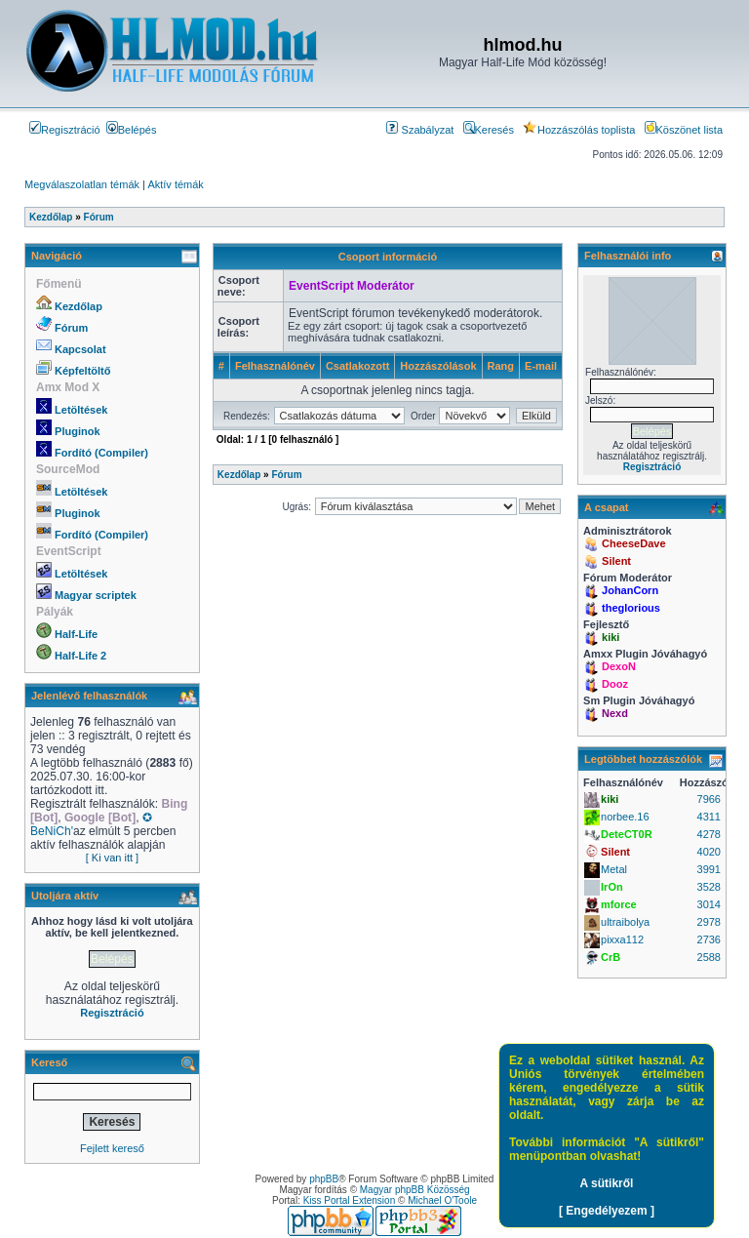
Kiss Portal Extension (349, 1200)
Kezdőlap (78, 306)
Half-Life (76, 634)
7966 (709, 799)
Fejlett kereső (112, 1148)
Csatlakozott (357, 366)
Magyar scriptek (96, 595)
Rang (501, 366)
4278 (709, 834)
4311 (709, 816)
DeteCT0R (626, 834)
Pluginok (77, 431)
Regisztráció (64, 130)
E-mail (541, 366)
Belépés (131, 130)
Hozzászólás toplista (579, 130)
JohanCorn (630, 590)
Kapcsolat (80, 349)
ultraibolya (625, 922)
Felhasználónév (275, 366)
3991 (709, 869)
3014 (709, 904)
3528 (709, 887)
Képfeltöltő (82, 371)
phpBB (323, 1179)
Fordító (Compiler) (101, 453)
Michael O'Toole (442, 1200)
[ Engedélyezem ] (606, 1211)
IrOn (612, 887)
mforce (619, 904)
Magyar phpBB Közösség (415, 1189)
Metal (614, 869)
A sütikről (607, 1183)
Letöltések (81, 410)
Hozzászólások (438, 366)
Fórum (71, 328)
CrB (610, 957)
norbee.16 (625, 816)
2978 (709, 922)
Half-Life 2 (80, 655)
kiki (610, 637)
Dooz (615, 684)
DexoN (619, 666)
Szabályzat (419, 130)
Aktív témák (175, 184)
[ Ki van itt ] (112, 857)
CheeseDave (633, 543)
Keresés (488, 130)
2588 (709, 957)
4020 (709, 852)
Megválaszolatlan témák (81, 184)
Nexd (615, 713)
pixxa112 (622, 939)
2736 (709, 939)
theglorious (631, 608)
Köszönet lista (684, 130)
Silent (616, 561)
